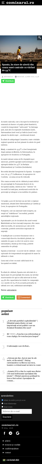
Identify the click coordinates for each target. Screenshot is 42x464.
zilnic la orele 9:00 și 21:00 (13, 400)
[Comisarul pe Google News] (17, 433)
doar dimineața (9, 403)
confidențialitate (12, 449)
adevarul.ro (8, 76)
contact (8, 452)
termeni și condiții (12, 445)
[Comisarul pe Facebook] (4, 433)
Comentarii (24, 297)
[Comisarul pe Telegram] (10, 433)
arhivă (7, 441)
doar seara (7, 407)
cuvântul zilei (11, 460)
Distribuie (8, 81)
